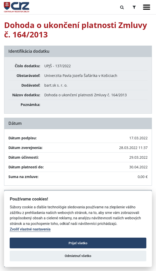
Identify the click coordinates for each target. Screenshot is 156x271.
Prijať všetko (78, 243)
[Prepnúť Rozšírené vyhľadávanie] (134, 7)
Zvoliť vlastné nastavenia (30, 229)
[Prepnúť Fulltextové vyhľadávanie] (122, 7)
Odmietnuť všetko (78, 256)
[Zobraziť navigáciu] (146, 7)
